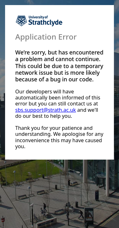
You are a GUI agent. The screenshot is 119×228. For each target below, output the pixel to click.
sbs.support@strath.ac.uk (45, 109)
